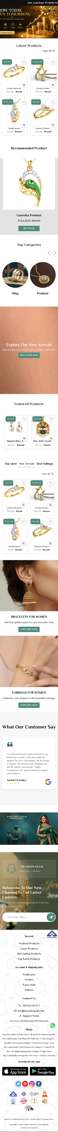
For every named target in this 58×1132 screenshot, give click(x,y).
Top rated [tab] (11, 463)
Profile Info (29, 974)
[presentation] (50, 253)
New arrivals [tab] (26, 463)
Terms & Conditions (11, 1119)
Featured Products (29, 943)
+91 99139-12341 (31, 866)
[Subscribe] (51, 917)
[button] (47, 27)
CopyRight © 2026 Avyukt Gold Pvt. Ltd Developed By (29, 1124)
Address (29, 989)
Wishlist (29, 979)
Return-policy (36, 1119)
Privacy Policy (24, 1119)
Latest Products (29, 948)
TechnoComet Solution (29, 1128)
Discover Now (29, 355)
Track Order (29, 984)
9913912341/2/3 (31, 1005)
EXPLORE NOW (29, 629)
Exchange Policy (48, 1119)
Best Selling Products (29, 953)
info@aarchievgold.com (31, 1010)
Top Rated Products (29, 958)
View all (48, 51)
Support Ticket (31, 1015)
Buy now (29, 228)
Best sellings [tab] (45, 463)
